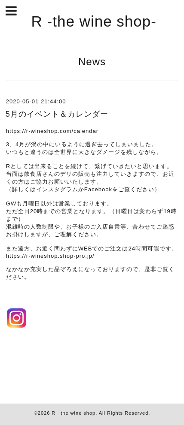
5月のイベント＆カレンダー (57, 114)
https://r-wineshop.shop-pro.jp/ (50, 256)
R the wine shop (73, 413)
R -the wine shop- (93, 21)
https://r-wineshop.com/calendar (52, 131)
